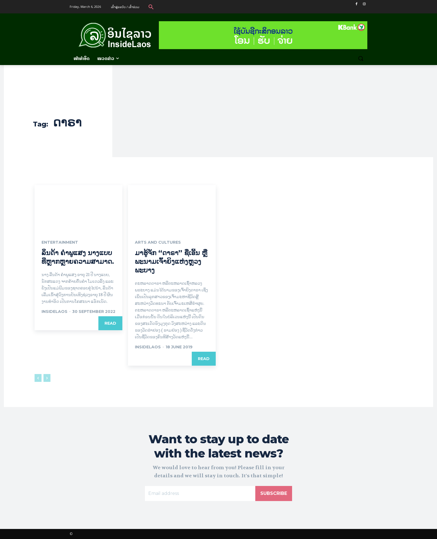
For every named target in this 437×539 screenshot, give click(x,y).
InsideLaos (148, 346)
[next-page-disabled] (46, 378)
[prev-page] (38, 378)
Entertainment (60, 242)
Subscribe (273, 493)
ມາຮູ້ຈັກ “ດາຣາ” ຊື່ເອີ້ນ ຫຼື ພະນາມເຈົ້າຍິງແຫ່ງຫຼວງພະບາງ (171, 261)
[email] (200, 493)
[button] (151, 6)
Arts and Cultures (158, 242)
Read (110, 323)
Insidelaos (54, 311)
